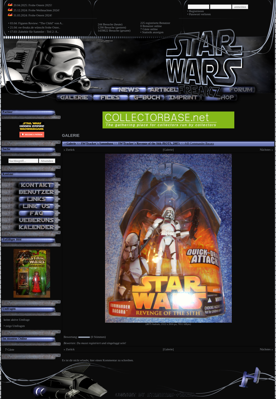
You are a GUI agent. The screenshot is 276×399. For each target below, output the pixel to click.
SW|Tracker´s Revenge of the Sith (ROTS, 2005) (149, 143)
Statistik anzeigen (152, 32)
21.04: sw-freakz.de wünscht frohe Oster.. (35, 27)
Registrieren (196, 11)
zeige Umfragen (15, 325)
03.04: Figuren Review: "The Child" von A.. (36, 23)
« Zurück (69, 149)
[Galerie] (168, 149)
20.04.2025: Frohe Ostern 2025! (33, 5)
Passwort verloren (200, 14)
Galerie (71, 143)
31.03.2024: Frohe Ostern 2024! (33, 15)
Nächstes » (266, 149)
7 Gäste (144, 29)
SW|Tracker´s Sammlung (97, 143)
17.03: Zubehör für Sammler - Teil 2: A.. (34, 31)
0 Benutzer (146, 26)
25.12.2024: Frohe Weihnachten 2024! (37, 10)
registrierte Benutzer (158, 22)
